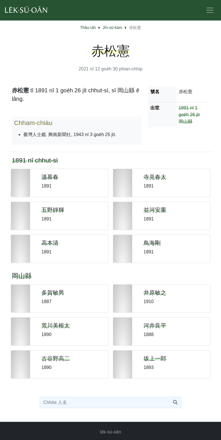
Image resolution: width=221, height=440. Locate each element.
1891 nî (186, 107)
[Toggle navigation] (210, 10)
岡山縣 (185, 121)
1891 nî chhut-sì (35, 160)
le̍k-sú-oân (110, 431)
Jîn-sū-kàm (112, 27)
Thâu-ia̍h (88, 27)
